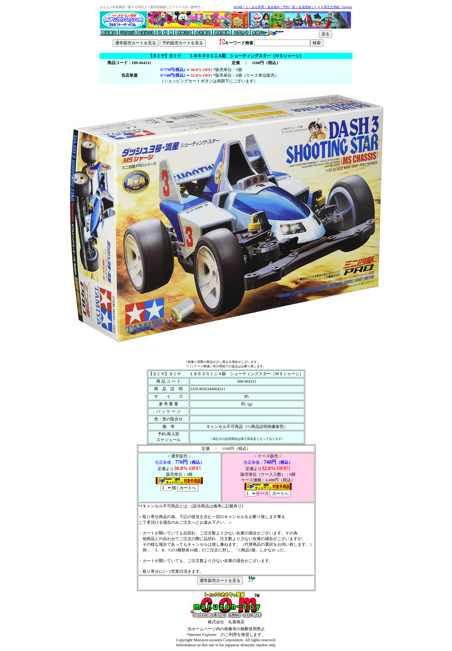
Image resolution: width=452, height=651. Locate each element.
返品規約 (273, 7)
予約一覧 (289, 7)
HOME (238, 7)
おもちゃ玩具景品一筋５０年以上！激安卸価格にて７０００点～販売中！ (151, 7)
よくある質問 (254, 7)
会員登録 (305, 7)
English (347, 7)
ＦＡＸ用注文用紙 (326, 7)
